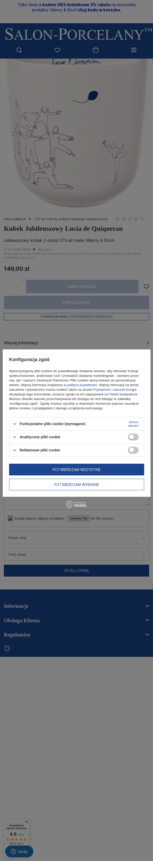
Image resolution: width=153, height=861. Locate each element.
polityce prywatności (82, 385)
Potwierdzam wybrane (76, 484)
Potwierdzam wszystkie (77, 469)
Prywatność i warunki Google (115, 390)
